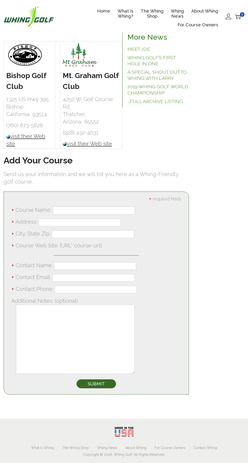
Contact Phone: (74, 289)
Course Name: (73, 210)
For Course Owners (170, 448)
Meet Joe (138, 49)
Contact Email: (73, 277)
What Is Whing (42, 448)
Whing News (107, 448)
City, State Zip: (72, 233)
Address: (66, 222)
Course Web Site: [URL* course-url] (56, 245)
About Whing (135, 448)
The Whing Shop (75, 448)
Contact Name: (73, 265)
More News (147, 37)
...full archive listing (155, 101)
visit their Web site (89, 143)
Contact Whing (205, 448)
